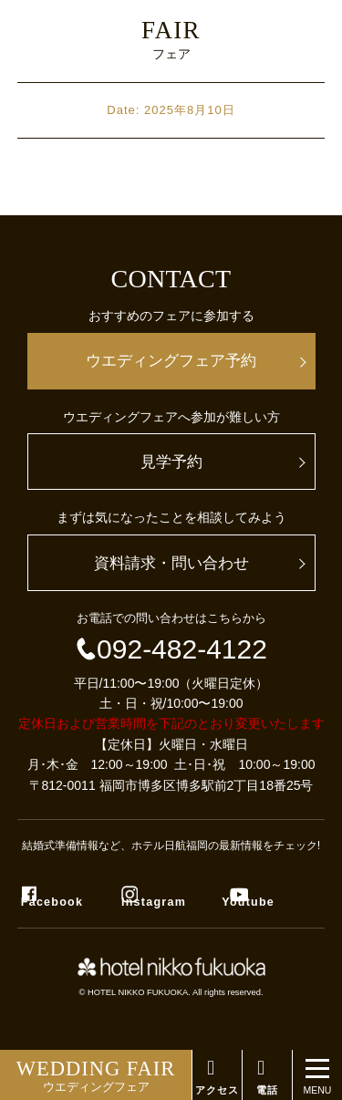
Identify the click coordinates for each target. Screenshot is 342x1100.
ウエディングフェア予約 (171, 360)
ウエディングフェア (96, 1075)
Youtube (248, 902)
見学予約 (171, 462)
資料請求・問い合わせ (171, 563)
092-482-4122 (171, 649)
